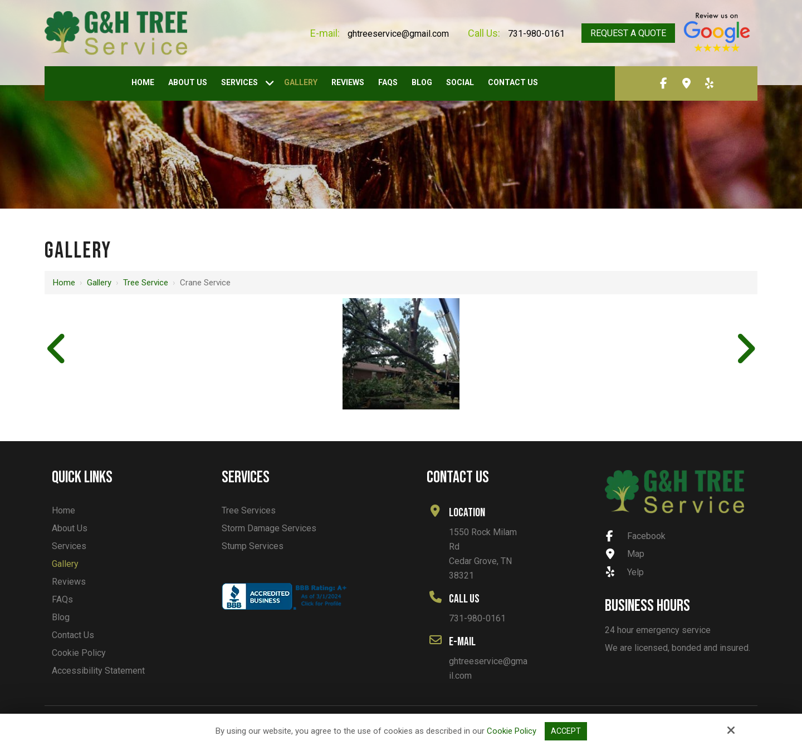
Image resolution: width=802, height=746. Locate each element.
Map (625, 554)
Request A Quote (628, 33)
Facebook (636, 536)
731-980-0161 (536, 33)
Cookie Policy (511, 731)
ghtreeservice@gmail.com (398, 33)
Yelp (625, 572)
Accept (565, 731)
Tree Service (145, 283)
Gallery (99, 283)
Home (64, 283)
